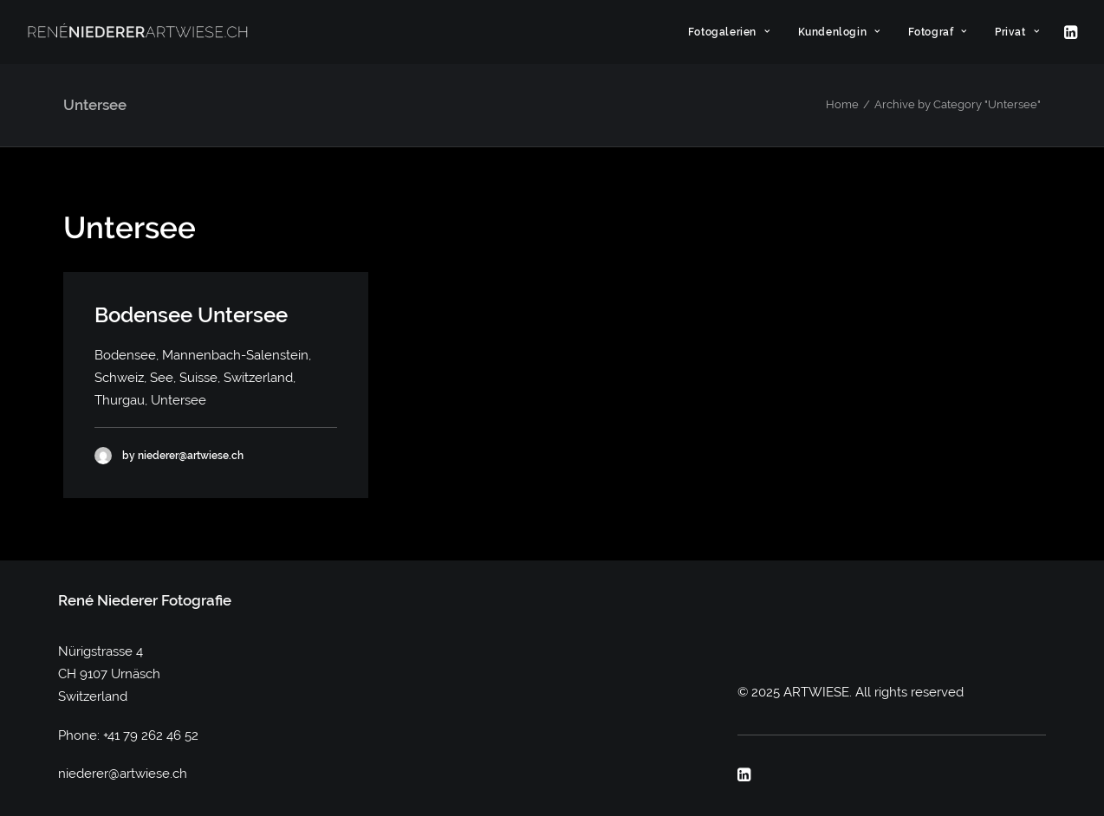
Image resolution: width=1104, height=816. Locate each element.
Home (842, 104)
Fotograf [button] (937, 32)
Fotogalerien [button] (729, 32)
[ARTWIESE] (138, 32)
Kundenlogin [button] (839, 32)
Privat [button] (1017, 32)
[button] (1069, 32)
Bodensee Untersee (191, 314)
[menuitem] (729, 32)
